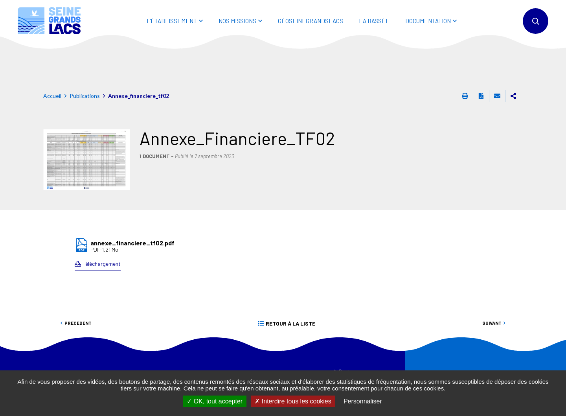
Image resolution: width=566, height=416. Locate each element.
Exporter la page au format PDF (481, 60)
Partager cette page (513, 60)
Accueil (52, 60)
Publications (85, 60)
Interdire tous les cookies (293, 401)
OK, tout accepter (215, 401)
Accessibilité (352, 360)
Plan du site (351, 352)
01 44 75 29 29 (165, 360)
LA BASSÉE (374, 20)
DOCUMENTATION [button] (428, 20)
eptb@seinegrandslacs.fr (182, 370)
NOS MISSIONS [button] (237, 20)
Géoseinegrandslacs (310, 20)
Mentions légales (357, 367)
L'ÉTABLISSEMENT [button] (172, 20)
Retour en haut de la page (542, 312)
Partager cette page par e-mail (497, 60)
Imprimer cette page (465, 60)
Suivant (492, 287)
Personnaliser (363, 401)
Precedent (78, 287)
